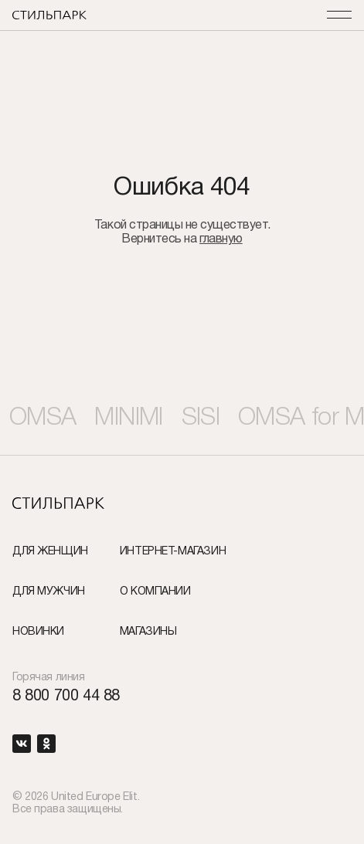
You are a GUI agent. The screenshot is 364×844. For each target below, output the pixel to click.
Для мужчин (48, 592)
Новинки (38, 632)
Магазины (148, 632)
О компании (155, 592)
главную (221, 239)
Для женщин (50, 552)
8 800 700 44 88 (66, 696)
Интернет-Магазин (173, 552)
